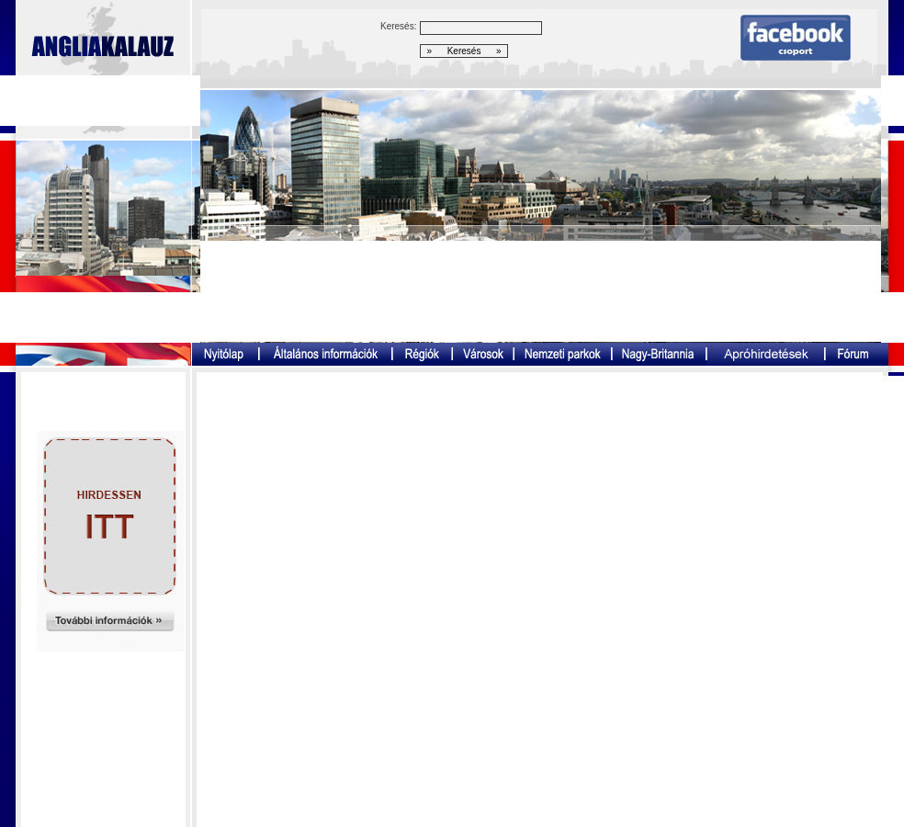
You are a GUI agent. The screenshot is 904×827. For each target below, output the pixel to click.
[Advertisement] (540, 291)
